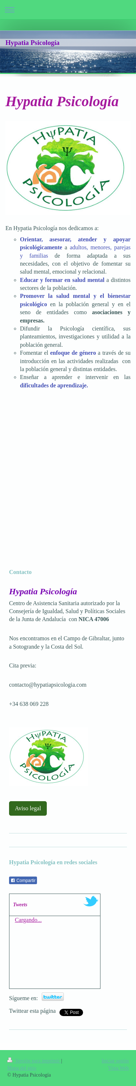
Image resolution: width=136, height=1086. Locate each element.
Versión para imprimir (34, 1061)
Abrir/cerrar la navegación (68, 9)
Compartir (23, 880)
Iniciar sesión (115, 1061)
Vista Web (118, 1068)
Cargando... (28, 920)
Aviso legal (28, 808)
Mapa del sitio (21, 1068)
